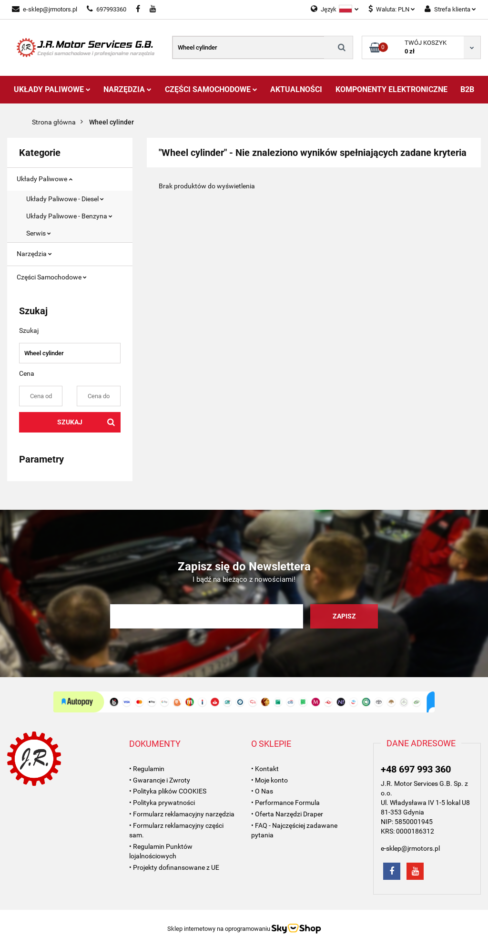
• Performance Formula (285, 802)
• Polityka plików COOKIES (167, 791)
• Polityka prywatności (162, 802)
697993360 (106, 9)
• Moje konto (269, 780)
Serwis (38, 233)
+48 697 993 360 (416, 769)
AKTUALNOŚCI (296, 89)
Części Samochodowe (211, 89)
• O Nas (262, 791)
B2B (467, 89)
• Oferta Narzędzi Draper (287, 814)
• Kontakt (265, 769)
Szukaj (69, 422)
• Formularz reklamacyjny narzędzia (181, 814)
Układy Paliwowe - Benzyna (69, 216)
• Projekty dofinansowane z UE (174, 867)
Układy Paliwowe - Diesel (65, 199)
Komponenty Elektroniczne (391, 89)
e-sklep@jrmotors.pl (44, 9)
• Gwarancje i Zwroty (159, 780)
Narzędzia (127, 89)
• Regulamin (146, 769)
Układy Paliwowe (52, 89)
